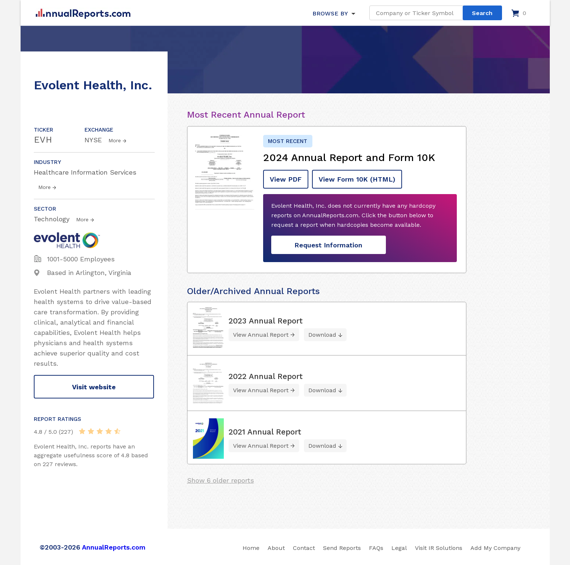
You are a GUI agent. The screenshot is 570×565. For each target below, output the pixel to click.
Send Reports (342, 547)
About (276, 547)
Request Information (328, 245)
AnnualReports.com (114, 547)
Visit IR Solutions (438, 547)
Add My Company (495, 547)
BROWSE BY (330, 13)
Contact (304, 547)
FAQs (376, 547)
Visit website (94, 387)
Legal (399, 547)
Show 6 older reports (220, 480)
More (114, 140)
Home (251, 547)
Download (322, 334)
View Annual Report (260, 334)
